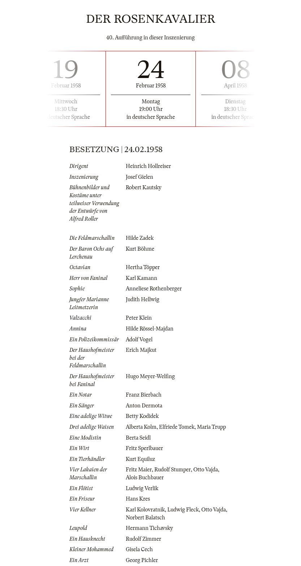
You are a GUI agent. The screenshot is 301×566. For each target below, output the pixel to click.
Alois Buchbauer (145, 477)
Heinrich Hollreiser (148, 166)
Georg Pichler (142, 560)
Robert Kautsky (144, 187)
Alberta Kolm (141, 427)
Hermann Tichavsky (149, 528)
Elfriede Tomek (176, 427)
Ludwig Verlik (142, 488)
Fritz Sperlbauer (144, 448)
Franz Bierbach (144, 395)
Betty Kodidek (142, 416)
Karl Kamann (141, 278)
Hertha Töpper (143, 267)
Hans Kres (138, 499)
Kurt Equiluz (140, 459)
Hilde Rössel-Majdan (149, 329)
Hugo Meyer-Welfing (150, 376)
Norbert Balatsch (145, 517)
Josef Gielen (139, 177)
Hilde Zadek (140, 238)
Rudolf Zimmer (143, 539)
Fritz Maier (139, 469)
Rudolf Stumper (172, 469)
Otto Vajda (205, 469)
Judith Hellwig (142, 299)
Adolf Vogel (139, 339)
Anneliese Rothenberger (154, 288)
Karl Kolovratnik (145, 510)
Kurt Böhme (140, 249)
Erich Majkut (141, 350)
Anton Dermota (144, 406)
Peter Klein (139, 318)
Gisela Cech (139, 549)
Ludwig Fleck (183, 510)
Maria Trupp (211, 427)
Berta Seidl (138, 438)
